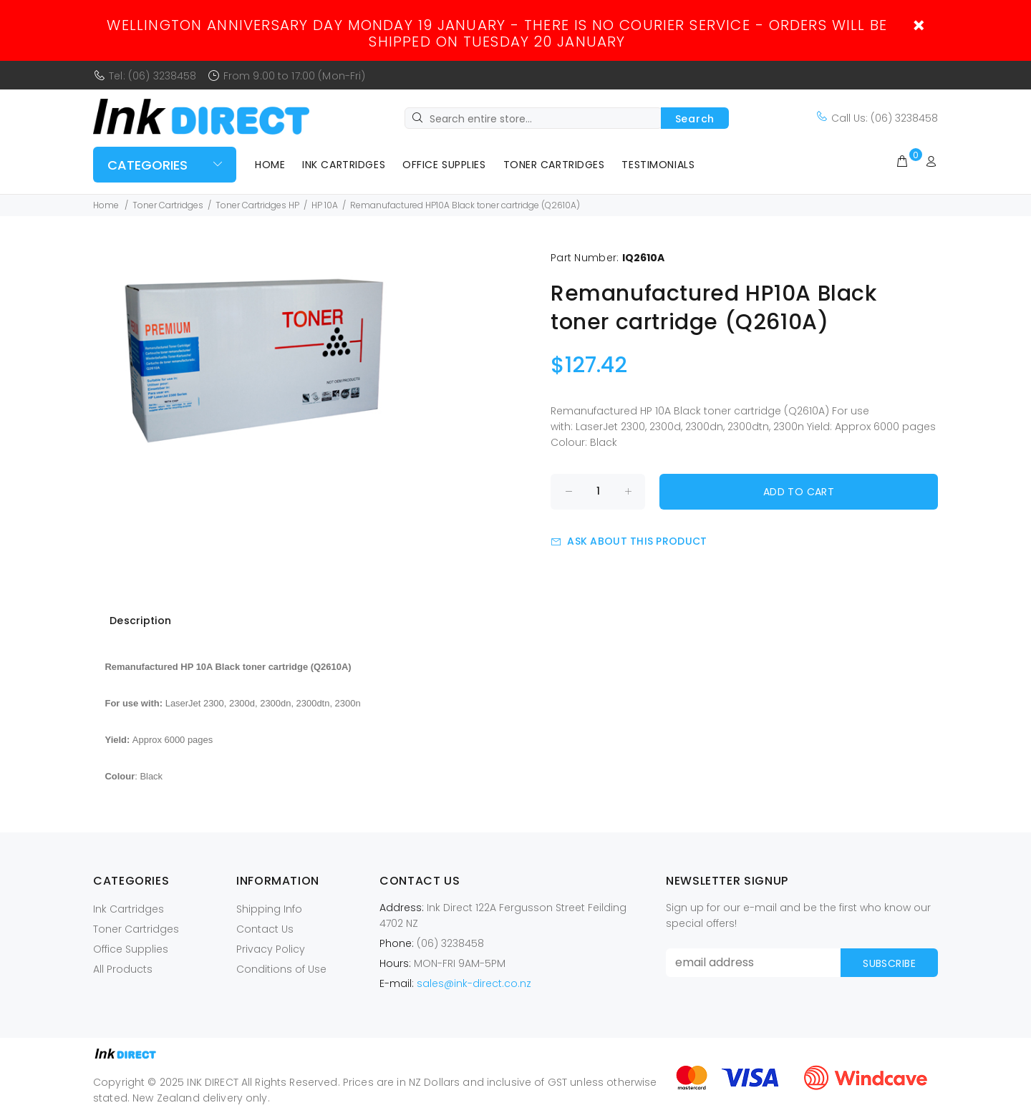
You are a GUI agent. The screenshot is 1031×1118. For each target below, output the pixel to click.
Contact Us (265, 929)
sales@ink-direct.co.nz (474, 983)
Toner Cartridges (554, 164)
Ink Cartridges (343, 164)
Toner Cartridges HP (257, 205)
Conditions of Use (281, 969)
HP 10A (324, 205)
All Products (123, 969)
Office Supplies (443, 164)
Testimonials (657, 164)
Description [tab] (140, 620)
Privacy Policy (270, 949)
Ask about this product (629, 541)
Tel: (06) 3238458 (152, 76)
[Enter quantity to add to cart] (598, 492)
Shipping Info (269, 909)
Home (270, 164)
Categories (147, 165)
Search (695, 119)
